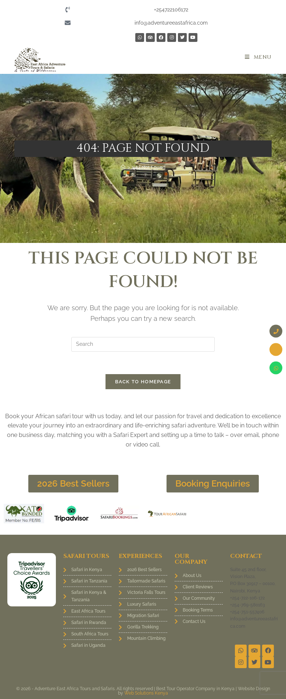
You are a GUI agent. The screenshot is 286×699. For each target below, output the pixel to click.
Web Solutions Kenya (146, 693)
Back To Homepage (143, 381)
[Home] (123, 167)
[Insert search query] (143, 344)
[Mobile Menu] (258, 57)
